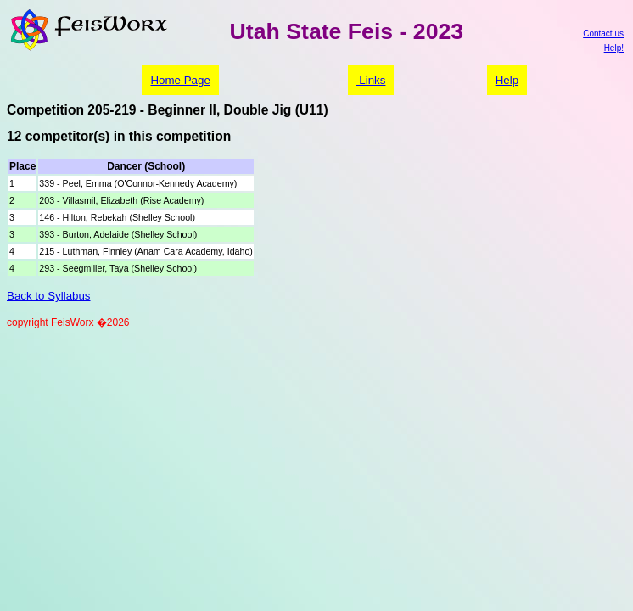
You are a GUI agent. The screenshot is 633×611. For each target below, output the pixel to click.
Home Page (180, 80)
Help (507, 80)
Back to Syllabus (49, 295)
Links (371, 80)
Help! (614, 48)
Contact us (603, 33)
